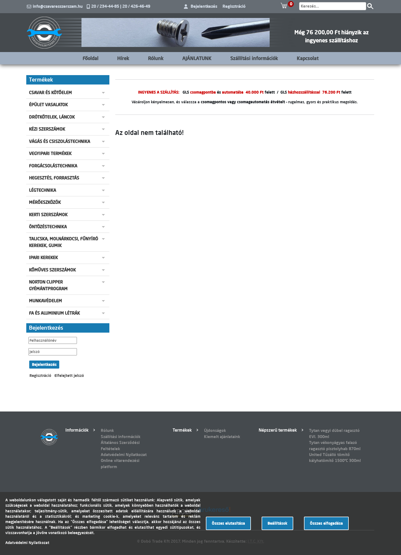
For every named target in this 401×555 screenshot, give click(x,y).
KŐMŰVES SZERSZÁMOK (52, 270)
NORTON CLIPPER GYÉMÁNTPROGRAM (48, 285)
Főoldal (90, 58)
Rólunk (156, 58)
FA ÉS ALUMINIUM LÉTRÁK (54, 313)
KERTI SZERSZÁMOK (48, 214)
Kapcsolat (307, 58)
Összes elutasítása (228, 523)
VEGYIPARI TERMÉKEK (50, 153)
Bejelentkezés (204, 6)
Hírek (123, 58)
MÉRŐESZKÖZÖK (45, 202)
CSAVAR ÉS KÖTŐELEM (50, 92)
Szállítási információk (254, 58)
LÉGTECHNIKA (42, 190)
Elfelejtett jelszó (69, 375)
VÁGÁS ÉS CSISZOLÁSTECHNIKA (59, 141)
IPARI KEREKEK (43, 257)
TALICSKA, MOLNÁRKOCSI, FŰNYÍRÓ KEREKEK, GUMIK (63, 242)
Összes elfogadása (326, 523)
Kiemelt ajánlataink (222, 436)
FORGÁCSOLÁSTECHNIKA (53, 165)
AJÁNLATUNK (196, 58)
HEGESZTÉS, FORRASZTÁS (54, 178)
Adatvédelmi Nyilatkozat (124, 454)
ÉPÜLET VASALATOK (48, 104)
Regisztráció (234, 6)
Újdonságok (215, 430)
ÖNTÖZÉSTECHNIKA (48, 226)
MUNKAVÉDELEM (45, 300)
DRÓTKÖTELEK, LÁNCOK (52, 117)
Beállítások (277, 523)
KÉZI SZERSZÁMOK (47, 129)
